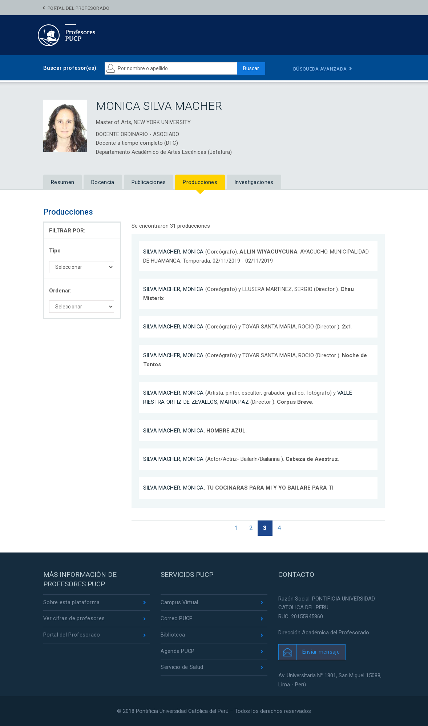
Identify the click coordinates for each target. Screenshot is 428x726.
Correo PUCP (177, 619)
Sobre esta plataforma (71, 602)
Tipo (55, 250)
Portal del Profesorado (79, 8)
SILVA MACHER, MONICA (174, 251)
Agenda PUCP (178, 652)
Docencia (102, 182)
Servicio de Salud (182, 669)
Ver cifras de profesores (74, 619)
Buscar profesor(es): (70, 68)
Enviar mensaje (321, 652)
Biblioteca (173, 636)
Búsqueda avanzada (321, 69)
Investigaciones (254, 182)
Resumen (62, 182)
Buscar (249, 68)
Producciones (200, 182)
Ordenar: (60, 290)
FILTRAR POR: (67, 230)
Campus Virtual (180, 602)
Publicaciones (149, 182)
